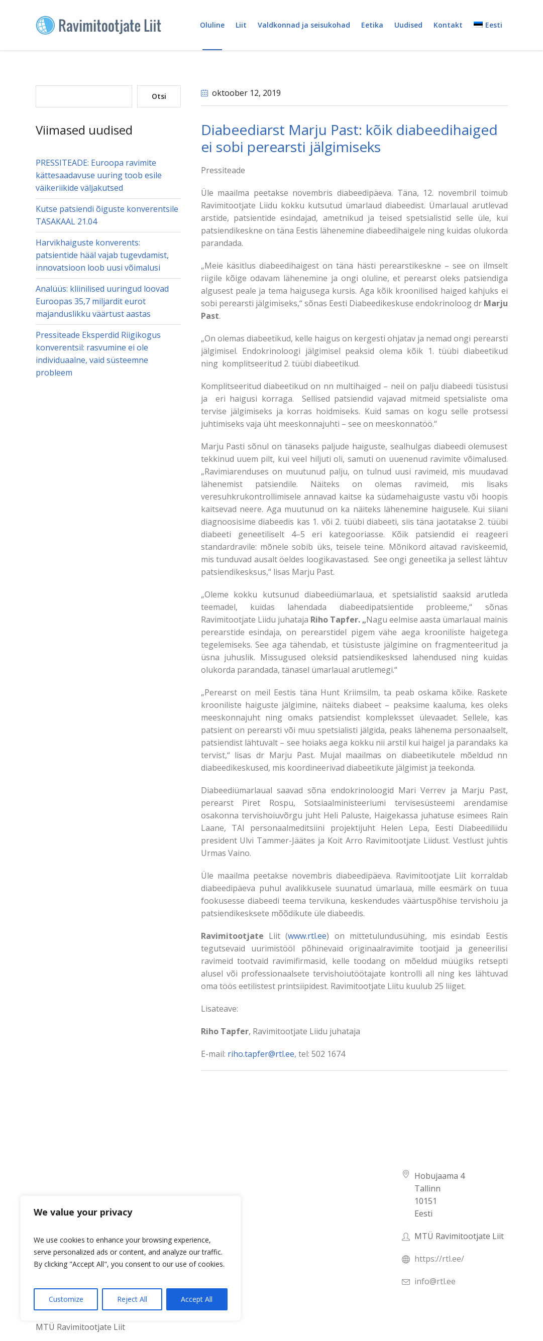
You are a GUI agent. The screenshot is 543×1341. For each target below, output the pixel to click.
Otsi (159, 96)
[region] (130, 1258)
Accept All (196, 1299)
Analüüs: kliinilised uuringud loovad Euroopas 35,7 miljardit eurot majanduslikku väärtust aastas (102, 301)
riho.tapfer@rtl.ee (261, 1053)
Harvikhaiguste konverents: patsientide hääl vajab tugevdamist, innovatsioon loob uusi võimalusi (102, 255)
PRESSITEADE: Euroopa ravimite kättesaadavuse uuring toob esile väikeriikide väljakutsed (99, 175)
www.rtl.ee (307, 935)
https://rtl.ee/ (439, 1258)
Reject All (132, 1299)
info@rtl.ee (435, 1281)
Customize (66, 1299)
